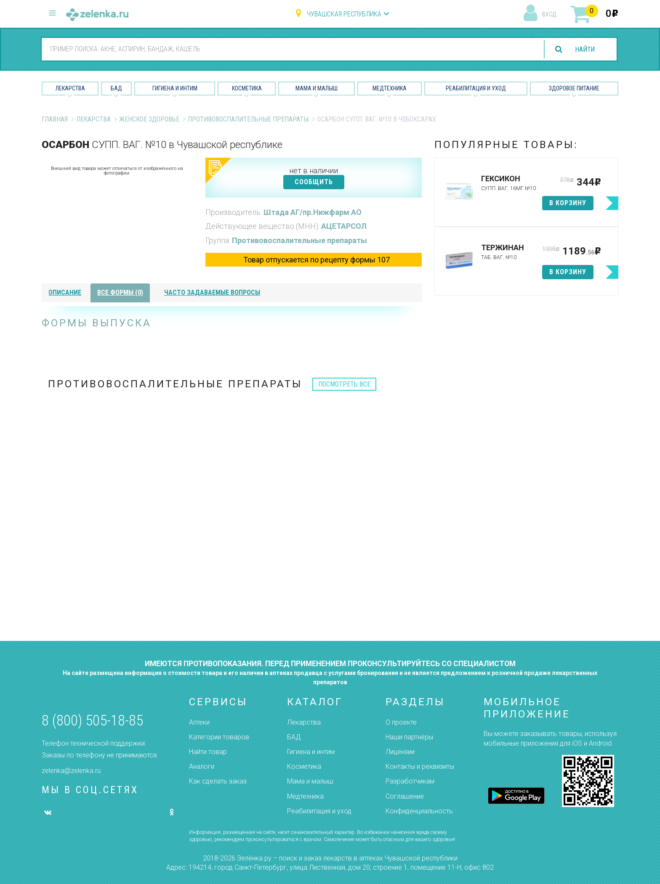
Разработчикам (410, 781)
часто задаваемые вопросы (212, 292)
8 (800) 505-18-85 (92, 720)
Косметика (247, 88)
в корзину (567, 203)
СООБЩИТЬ (314, 182)
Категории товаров (219, 737)
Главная (55, 119)
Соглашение (405, 796)
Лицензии (400, 752)
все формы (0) (120, 292)
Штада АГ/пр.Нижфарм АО (312, 212)
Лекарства (70, 88)
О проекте (401, 722)
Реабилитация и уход (476, 88)
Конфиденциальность (419, 811)
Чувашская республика (344, 14)
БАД (116, 88)
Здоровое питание (574, 88)
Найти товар (208, 752)
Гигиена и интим (311, 752)
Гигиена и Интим (174, 88)
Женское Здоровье (149, 119)
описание (64, 292)
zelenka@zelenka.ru (71, 771)
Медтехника (390, 88)
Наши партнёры (409, 737)
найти (584, 49)
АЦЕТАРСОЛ (344, 226)
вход (549, 14)
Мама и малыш (316, 88)
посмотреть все (344, 384)
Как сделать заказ (218, 781)
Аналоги (201, 766)
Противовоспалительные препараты (248, 119)
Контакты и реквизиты (420, 766)
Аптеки (199, 722)
